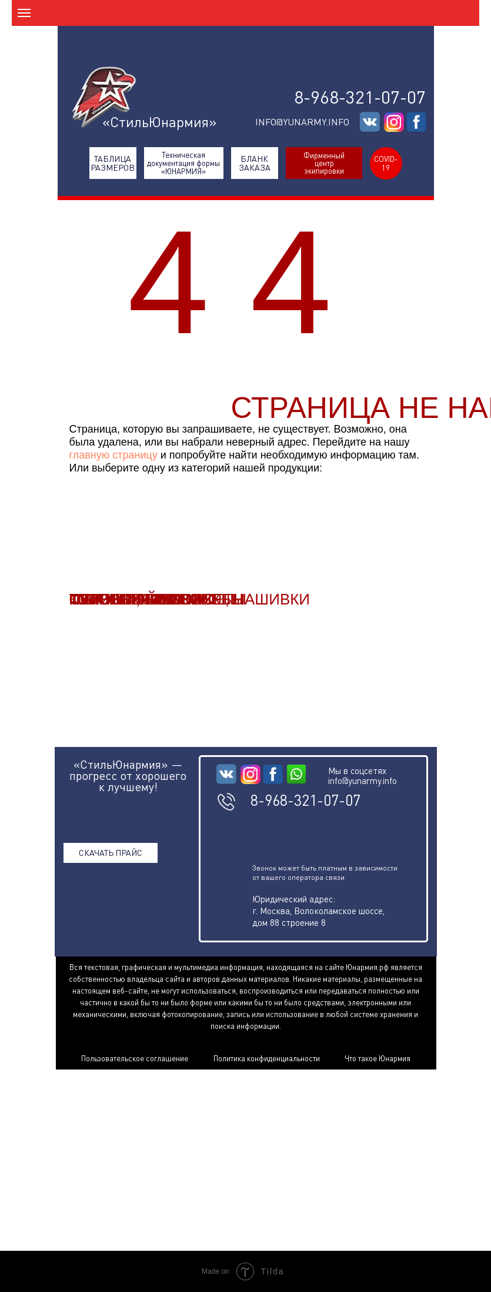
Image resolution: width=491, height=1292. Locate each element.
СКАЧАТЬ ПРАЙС (110, 853)
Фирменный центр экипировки (324, 163)
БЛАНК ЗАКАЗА (254, 163)
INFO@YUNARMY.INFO (302, 122)
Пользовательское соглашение (134, 1058)
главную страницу (113, 455)
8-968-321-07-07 (360, 97)
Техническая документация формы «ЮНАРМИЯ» (183, 163)
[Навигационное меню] (24, 13)
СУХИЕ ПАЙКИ (123, 599)
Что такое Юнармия (377, 1058)
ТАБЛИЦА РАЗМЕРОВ (113, 163)
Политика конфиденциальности (266, 1058)
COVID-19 (386, 163)
